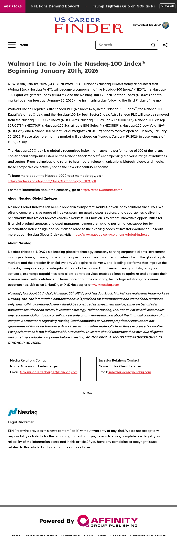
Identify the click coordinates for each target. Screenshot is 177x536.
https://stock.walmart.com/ (101, 190)
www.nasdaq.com (105, 285)
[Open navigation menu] (18, 45)
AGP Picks (13, 6)
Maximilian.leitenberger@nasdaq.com (48, 372)
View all (167, 6)
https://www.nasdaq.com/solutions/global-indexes (110, 234)
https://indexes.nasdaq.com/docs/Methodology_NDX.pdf (52, 181)
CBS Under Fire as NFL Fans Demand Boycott (43, 6)
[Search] (122, 44)
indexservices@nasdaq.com (129, 372)
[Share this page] (165, 45)
